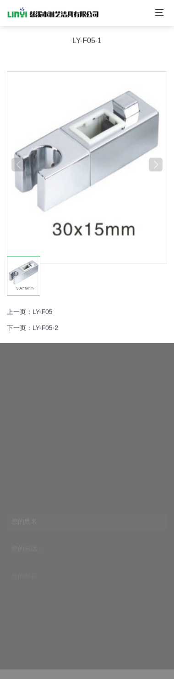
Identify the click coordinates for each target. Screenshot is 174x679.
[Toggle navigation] (159, 11)
